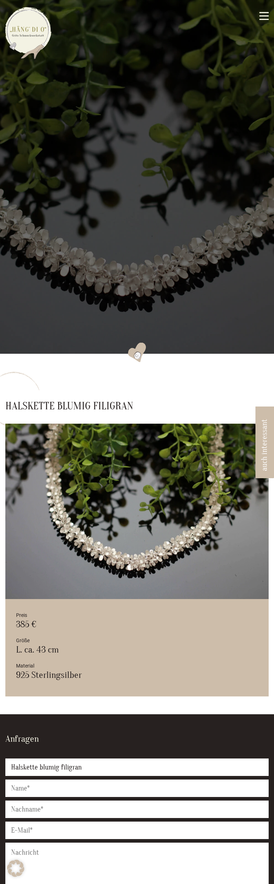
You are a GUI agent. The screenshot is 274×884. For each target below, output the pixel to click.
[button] (15, 868)
